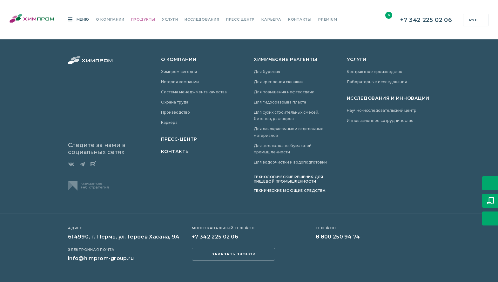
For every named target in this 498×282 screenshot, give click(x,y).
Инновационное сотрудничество (380, 120)
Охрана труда (174, 102)
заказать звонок (234, 254)
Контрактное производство (374, 71)
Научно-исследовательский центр (381, 110)
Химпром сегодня (179, 71)
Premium (327, 20)
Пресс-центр (179, 139)
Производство (175, 112)
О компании (110, 20)
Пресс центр (240, 20)
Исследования (202, 20)
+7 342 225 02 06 (426, 20)
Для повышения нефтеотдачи (284, 92)
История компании (180, 81)
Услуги (170, 20)
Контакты (300, 20)
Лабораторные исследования (377, 81)
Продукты (143, 20)
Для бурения (267, 71)
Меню (82, 20)
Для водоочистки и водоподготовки (290, 162)
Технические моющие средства (290, 190)
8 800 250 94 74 (338, 237)
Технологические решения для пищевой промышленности (288, 179)
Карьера (271, 20)
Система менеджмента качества (194, 92)
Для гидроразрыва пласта (280, 102)
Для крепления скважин (278, 81)
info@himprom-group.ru (101, 258)
